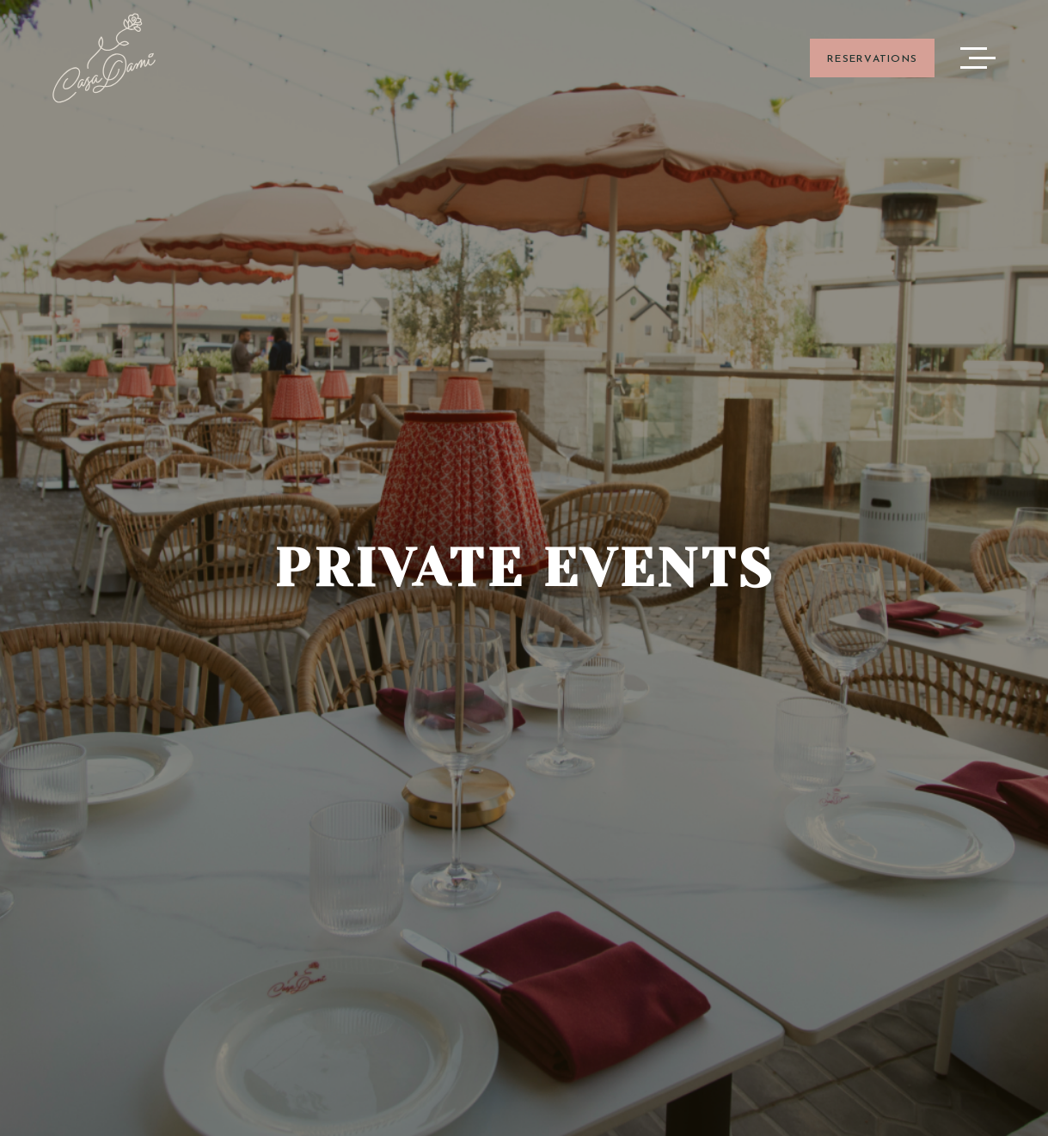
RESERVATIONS (872, 59)
